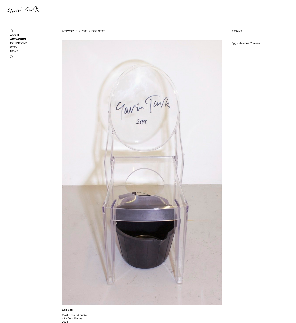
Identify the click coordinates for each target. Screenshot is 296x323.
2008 (84, 31)
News (14, 51)
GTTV (13, 47)
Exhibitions (18, 43)
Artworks (18, 39)
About (14, 35)
